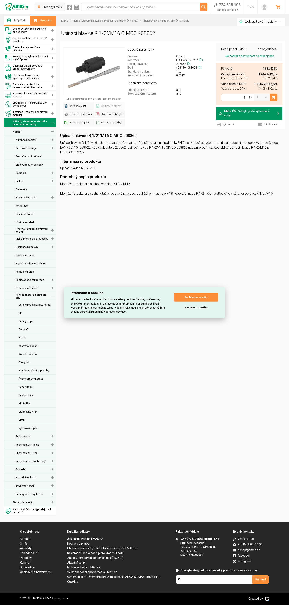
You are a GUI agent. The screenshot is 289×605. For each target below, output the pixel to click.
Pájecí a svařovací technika (31, 263)
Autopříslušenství (26, 139)
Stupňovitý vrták (28, 411)
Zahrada (20, 469)
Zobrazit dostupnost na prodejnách (249, 56)
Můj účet (16, 20)
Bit (20, 312)
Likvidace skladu (25, 222)
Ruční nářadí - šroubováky (31, 461)
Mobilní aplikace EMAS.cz (83, 567)
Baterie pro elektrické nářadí (35, 304)
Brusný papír (26, 321)
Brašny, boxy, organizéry (29, 164)
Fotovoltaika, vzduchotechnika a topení (26, 95)
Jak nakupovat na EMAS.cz (85, 539)
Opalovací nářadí (25, 255)
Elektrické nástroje (26, 197)
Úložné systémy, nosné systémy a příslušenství (22, 77)
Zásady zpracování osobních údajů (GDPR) (95, 558)
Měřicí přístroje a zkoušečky (32, 238)
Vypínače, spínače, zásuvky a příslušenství (25, 30)
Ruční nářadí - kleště (27, 444)
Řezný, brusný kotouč (31, 378)
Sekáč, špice (26, 395)
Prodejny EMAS (50, 7)
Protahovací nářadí (26, 288)
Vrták (22, 419)
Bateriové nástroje (26, 148)
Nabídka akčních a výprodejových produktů (28, 511)
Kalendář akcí (29, 553)
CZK (250, 7)
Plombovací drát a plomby (34, 370)
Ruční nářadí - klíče (26, 452)
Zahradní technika (26, 477)
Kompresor (22, 205)
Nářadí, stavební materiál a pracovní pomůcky (26, 123)
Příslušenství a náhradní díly (31, 296)
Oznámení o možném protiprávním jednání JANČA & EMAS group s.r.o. (113, 577)
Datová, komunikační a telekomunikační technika (23, 86)
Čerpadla (21, 172)
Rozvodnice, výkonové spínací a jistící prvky (26, 58)
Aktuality (25, 548)
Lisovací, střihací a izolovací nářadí (32, 230)
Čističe (19, 181)
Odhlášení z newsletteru (36, 572)
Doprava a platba (78, 543)
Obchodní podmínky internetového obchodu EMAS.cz (102, 548)
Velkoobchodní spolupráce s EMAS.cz (92, 572)
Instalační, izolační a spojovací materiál (26, 113)
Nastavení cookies (196, 307)
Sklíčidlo (24, 403)
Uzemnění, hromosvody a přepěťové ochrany (23, 67)
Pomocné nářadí (25, 271)
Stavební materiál (23, 502)
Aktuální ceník (76, 562)
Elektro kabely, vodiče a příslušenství (22, 49)
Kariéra (24, 562)
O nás (24, 543)
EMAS (64, 20)
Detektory (21, 189)
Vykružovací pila (28, 428)
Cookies (72, 582)
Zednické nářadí (25, 485)
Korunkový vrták (28, 354)
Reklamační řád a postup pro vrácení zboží (95, 553)
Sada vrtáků (25, 386)
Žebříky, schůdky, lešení (29, 494)
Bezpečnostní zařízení (28, 156)
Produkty (42, 20)
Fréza (22, 337)
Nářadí (17, 131)
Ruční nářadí (23, 436)
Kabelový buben (28, 345)
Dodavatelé (27, 567)
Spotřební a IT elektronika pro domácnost (26, 104)
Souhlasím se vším (196, 297)
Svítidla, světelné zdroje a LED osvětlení (26, 40)
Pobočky (26, 558)
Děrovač (23, 329)
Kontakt (25, 539)
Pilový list (24, 362)
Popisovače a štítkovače (30, 279)
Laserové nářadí (25, 214)
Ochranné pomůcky (27, 246)
